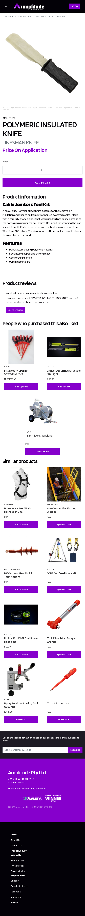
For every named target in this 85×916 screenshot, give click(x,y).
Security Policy (18, 871)
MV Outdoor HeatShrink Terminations (18, 575)
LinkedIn (15, 880)
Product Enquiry (19, 850)
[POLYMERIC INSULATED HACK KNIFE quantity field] (42, 170)
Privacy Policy (17, 865)
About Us (15, 840)
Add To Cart (42, 182)
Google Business (19, 886)
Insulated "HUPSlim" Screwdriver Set (16, 372)
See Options (21, 386)
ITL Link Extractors (58, 703)
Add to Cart (64, 386)
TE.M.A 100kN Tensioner (39, 435)
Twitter (14, 902)
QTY (5, 162)
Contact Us (16, 845)
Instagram (16, 897)
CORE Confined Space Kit (61, 573)
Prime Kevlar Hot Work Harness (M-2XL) (17, 510)
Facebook (16, 891)
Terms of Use (17, 860)
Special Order (21, 524)
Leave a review (15, 310)
